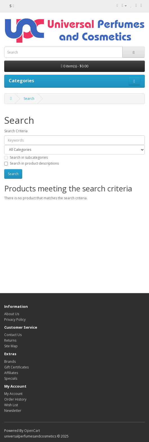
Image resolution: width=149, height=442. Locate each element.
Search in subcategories (26, 157)
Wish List (11, 405)
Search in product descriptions (31, 163)
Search (29, 98)
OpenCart (32, 430)
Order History (15, 399)
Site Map (11, 346)
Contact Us (13, 334)
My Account (13, 393)
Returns (10, 340)
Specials (10, 378)
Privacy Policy (15, 319)
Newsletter (12, 410)
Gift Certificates (16, 367)
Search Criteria (16, 131)
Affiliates (11, 372)
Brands (10, 361)
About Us (11, 313)
